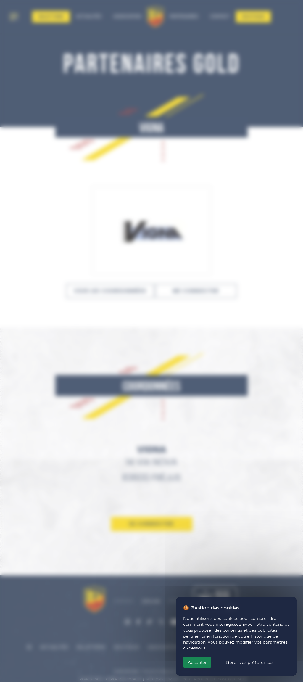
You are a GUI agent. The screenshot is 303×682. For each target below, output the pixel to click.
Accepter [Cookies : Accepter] (197, 662)
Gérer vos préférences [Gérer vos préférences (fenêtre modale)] (249, 662)
